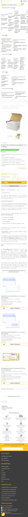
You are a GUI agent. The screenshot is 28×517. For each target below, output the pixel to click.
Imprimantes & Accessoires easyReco (11, 29)
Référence (3, 151)
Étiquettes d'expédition (6, 38)
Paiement (4, 475)
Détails (3, 190)
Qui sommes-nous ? (6, 468)
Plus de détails (22, 168)
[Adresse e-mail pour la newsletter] (12, 448)
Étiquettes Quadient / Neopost (3, 67)
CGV (2, 470)
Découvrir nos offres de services (8, 495)
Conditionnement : (5, 177)
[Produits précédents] (2, 272)
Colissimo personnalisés (7, 97)
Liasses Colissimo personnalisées (17, 14)
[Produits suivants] (26, 272)
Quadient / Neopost (3, 59)
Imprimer (5, 142)
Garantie (3, 477)
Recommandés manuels (4, 24)
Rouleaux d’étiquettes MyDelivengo (23, 22)
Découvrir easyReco (6, 497)
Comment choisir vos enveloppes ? (9, 491)
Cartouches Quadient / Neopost (4, 62)
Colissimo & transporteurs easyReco (11, 24)
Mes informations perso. (7, 456)
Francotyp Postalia (15, 59)
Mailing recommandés (20, 92)
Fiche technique (11, 190)
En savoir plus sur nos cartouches (9, 493)
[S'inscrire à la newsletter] (24, 448)
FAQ (2, 481)
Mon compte (5, 453)
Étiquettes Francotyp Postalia (15, 67)
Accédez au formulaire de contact (10, 510)
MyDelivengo (24, 14)
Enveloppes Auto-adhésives (5, 76)
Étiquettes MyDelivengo (7, 45)
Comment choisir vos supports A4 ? (9, 489)
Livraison (3, 472)
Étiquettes (22, 57)
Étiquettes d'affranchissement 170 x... (6, 407)
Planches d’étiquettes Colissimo (16, 22)
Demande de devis (5, 479)
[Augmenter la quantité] (20, 179)
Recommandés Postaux (4, 15)
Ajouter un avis (6, 192)
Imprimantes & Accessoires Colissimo (17, 31)
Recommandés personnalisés (4, 19)
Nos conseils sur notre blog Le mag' (9, 500)
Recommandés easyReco (11, 17)
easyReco (10, 13)
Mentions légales (5, 466)
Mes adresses (4, 458)
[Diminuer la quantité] (18, 179)
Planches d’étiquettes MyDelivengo (23, 17)
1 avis (15, 151)
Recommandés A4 (4, 28)
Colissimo (16, 11)
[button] (3, 514)
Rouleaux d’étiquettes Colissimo (16, 26)
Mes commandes (5, 460)
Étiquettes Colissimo (6, 40)
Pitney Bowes (9, 60)
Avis (18, 190)
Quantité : (3, 179)
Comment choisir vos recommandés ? (9, 487)
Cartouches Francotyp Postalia (16, 62)
